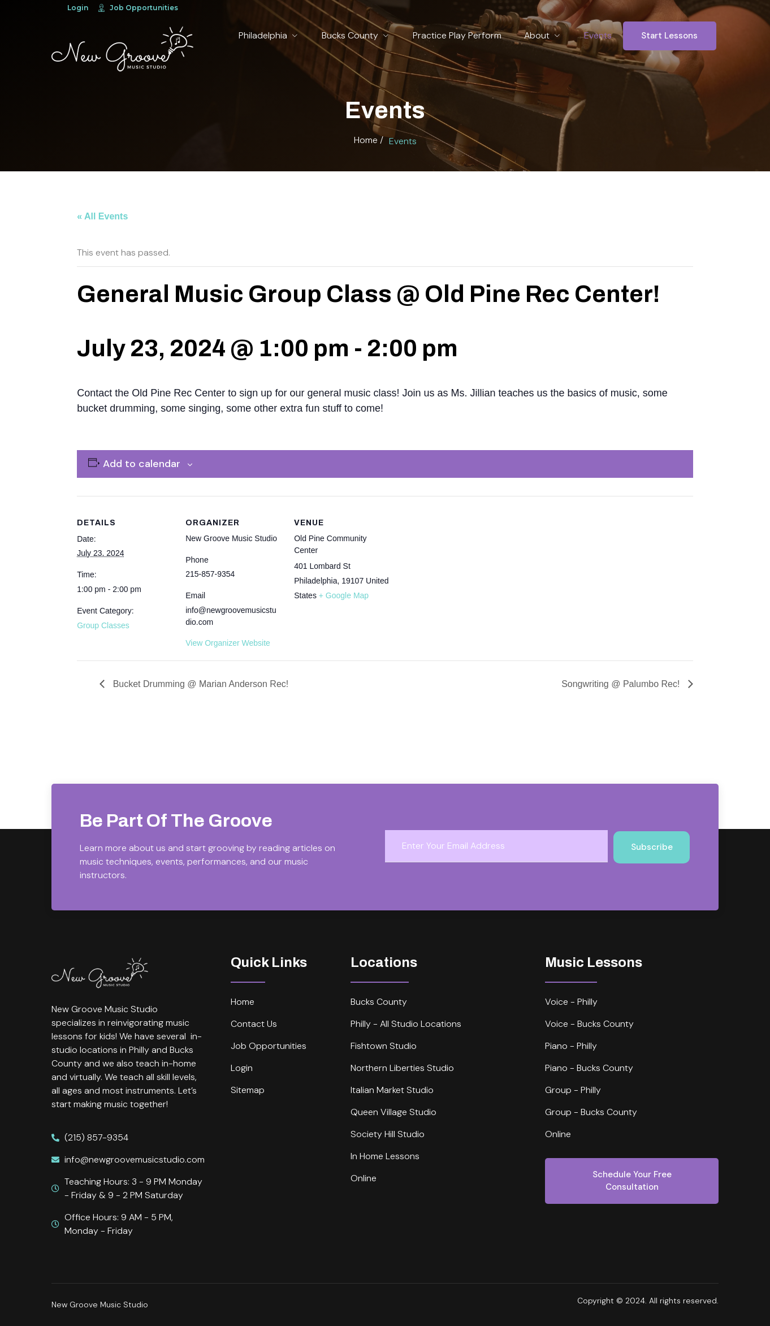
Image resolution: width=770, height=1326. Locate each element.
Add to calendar (141, 463)
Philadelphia (269, 35)
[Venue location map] (462, 573)
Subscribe (652, 847)
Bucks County (356, 35)
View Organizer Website (227, 642)
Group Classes (103, 625)
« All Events (102, 216)
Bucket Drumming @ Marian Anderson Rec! (199, 684)
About (542, 35)
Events (598, 35)
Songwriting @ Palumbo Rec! (621, 684)
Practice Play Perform (457, 35)
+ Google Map (344, 595)
